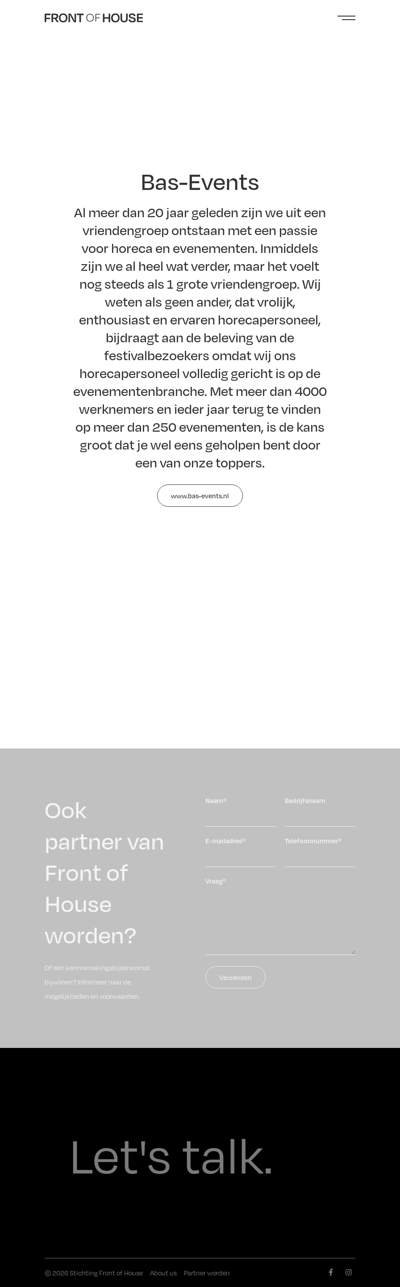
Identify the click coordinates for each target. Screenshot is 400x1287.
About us (163, 1272)
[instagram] (348, 1272)
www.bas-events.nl (200, 495)
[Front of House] (94, 17)
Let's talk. (171, 1152)
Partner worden (207, 1272)
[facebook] (331, 1272)
